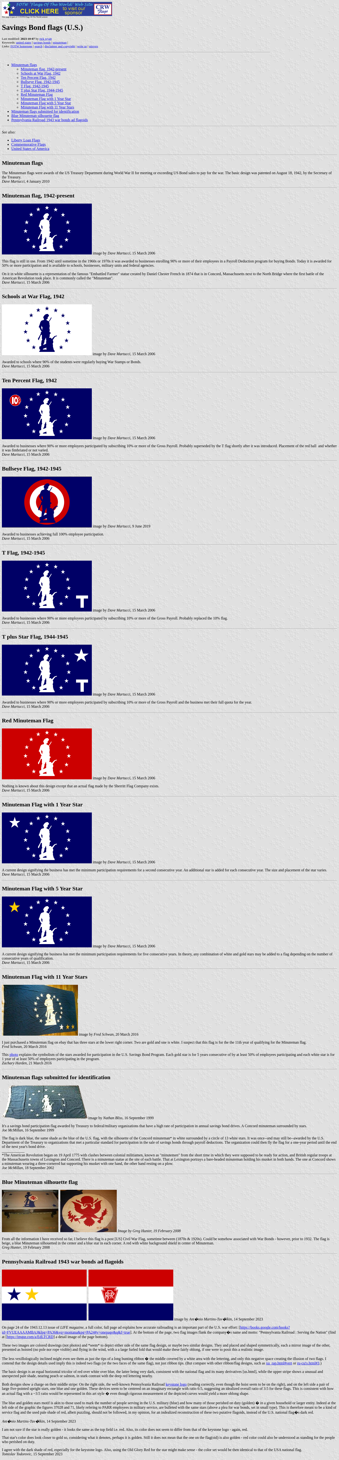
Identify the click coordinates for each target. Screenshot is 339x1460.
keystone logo (176, 1384)
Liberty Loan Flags (25, 140)
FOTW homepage (21, 46)
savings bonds (42, 42)
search (38, 46)
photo (13, 1055)
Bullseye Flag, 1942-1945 (40, 82)
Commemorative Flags (28, 144)
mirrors (93, 46)
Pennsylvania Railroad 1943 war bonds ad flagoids (49, 120)
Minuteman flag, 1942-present (43, 69)
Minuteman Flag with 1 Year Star (46, 99)
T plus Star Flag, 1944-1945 (42, 90)
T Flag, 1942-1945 (35, 86)
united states (23, 42)
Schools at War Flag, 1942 (41, 73)
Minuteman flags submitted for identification (45, 111)
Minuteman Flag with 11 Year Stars (47, 107)
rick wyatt (46, 38)
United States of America (30, 149)
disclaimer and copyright (59, 46)
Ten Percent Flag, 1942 (38, 78)
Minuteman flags (24, 65)
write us (82, 46)
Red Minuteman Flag (37, 95)
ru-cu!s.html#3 (308, 1363)
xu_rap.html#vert (279, 1363)
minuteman (60, 42)
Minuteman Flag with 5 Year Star (46, 103)
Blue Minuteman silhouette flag (35, 116)
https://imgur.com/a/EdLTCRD (30, 1337)
